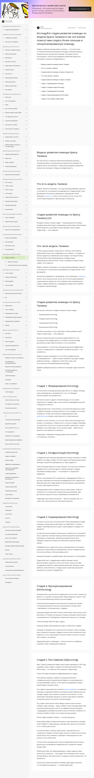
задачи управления (71, 689)
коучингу (49, 196)
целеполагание (42, 416)
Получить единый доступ (80, 9)
